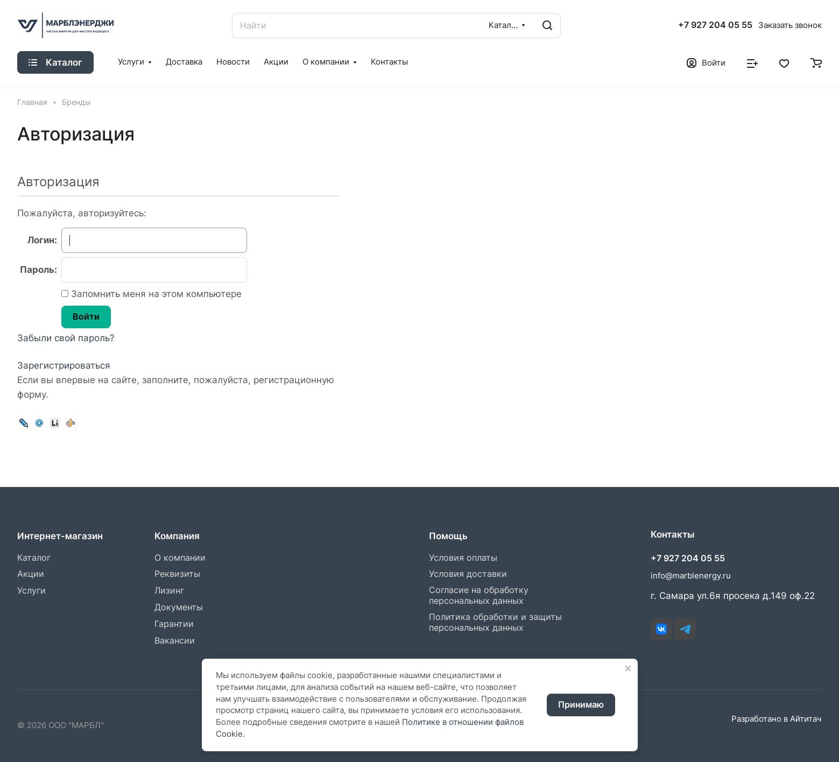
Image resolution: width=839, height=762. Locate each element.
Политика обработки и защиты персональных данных (495, 622)
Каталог (34, 558)
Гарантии (174, 624)
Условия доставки (468, 574)
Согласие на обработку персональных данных (478, 595)
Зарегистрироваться (63, 365)
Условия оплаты (463, 558)
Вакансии (174, 641)
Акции (30, 574)
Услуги (31, 590)
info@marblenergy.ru (691, 575)
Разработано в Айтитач (776, 719)
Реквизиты (177, 574)
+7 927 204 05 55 (715, 25)
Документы (178, 607)
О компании (180, 558)
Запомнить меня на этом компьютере (155, 293)
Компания (177, 536)
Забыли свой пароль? (66, 338)
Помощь (448, 536)
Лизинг (169, 590)
